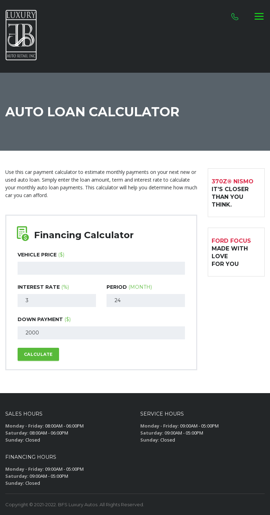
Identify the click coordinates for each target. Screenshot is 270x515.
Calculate (38, 354)
